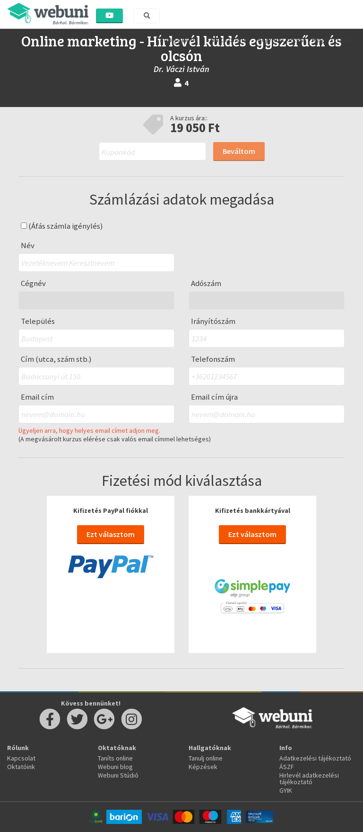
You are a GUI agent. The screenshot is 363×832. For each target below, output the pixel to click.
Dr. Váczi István (181, 68)
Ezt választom (110, 534)
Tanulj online (177, 39)
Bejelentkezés (280, 39)
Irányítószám (213, 321)
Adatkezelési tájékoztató (315, 758)
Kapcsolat (21, 758)
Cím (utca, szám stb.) (56, 359)
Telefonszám (213, 359)
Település (38, 321)
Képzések (203, 766)
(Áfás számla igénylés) (62, 226)
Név (28, 246)
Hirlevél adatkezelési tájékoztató (309, 778)
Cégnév (33, 283)
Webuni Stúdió (118, 775)
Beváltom (239, 151)
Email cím (37, 397)
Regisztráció (332, 39)
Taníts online (227, 39)
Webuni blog (115, 766)
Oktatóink (21, 766)
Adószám (206, 283)
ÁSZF (286, 766)
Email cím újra (214, 397)
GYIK (285, 790)
